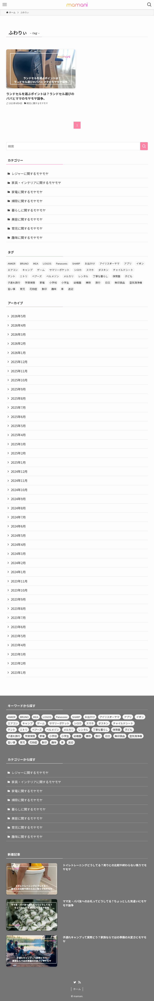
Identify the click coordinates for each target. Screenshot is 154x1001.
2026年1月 (18, 352)
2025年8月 (18, 398)
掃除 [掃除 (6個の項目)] (88, 282)
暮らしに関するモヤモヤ (29, 210)
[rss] (79, 982)
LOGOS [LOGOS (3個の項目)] (47, 263)
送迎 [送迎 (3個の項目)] (70, 289)
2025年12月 (19, 361)
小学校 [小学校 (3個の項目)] (53, 282)
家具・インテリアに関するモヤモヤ (36, 182)
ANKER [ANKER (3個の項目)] (11, 263)
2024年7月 (18, 517)
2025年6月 (18, 416)
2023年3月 (18, 654)
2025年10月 (19, 380)
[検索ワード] (77, 146)
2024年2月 (18, 562)
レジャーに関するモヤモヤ (30, 173)
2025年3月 (18, 444)
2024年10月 (19, 489)
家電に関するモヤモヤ (27, 192)
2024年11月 (19, 480)
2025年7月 (18, 407)
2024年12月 (19, 471)
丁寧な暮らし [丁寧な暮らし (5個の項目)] (100, 276)
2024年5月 (18, 535)
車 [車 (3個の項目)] (62, 289)
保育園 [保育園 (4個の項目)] (116, 276)
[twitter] (75, 982)
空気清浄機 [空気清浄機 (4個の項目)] (135, 282)
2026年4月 (18, 325)
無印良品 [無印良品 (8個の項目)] (120, 282)
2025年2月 (18, 453)
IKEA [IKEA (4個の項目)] (35, 263)
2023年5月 (18, 636)
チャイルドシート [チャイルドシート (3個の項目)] (123, 270)
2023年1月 (18, 672)
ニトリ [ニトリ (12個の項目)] (23, 276)
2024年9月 (18, 498)
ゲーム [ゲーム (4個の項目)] (41, 270)
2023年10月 (19, 590)
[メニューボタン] (4, 4)
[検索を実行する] (144, 146)
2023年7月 (18, 617)
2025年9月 (18, 389)
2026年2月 (18, 343)
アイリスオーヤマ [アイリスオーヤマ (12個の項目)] (109, 263)
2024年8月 (18, 508)
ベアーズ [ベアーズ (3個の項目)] (37, 276)
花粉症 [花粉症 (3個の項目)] (33, 289)
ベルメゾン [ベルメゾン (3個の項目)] (52, 276)
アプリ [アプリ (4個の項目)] (128, 263)
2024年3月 (18, 553)
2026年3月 (18, 334)
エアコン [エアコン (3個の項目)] (13, 270)
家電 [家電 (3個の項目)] (42, 282)
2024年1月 (18, 572)
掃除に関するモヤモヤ (27, 201)
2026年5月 (18, 316)
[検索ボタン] (149, 4)
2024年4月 (18, 544)
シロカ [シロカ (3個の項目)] (78, 270)
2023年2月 (18, 663)
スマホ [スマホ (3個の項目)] (90, 270)
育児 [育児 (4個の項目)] (22, 289)
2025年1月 (18, 462)
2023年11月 (19, 581)
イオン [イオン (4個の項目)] (140, 263)
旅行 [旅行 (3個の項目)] (97, 282)
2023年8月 (18, 608)
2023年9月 (18, 599)
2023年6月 (18, 626)
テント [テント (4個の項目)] (11, 276)
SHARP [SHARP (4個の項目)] (76, 263)
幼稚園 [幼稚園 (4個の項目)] (77, 282)
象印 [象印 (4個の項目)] (44, 289)
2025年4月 (18, 434)
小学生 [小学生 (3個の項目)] (65, 282)
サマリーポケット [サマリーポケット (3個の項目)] (59, 270)
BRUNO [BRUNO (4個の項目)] (24, 263)
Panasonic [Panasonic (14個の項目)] (62, 263)
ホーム (77, 989)
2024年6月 (18, 526)
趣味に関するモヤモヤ (27, 237)
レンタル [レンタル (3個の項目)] (83, 276)
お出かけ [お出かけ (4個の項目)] (90, 263)
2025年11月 (19, 371)
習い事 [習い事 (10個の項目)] (11, 289)
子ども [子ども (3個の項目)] (128, 276)
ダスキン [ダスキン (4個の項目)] (103, 270)
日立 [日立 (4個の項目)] (107, 282)
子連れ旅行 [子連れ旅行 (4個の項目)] (14, 282)
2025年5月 (18, 425)
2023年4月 (18, 645)
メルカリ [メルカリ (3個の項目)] (69, 276)
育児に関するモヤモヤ (27, 228)
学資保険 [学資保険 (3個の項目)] (30, 282)
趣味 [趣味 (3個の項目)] (53, 289)
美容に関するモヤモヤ (27, 219)
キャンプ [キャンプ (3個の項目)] (27, 270)
